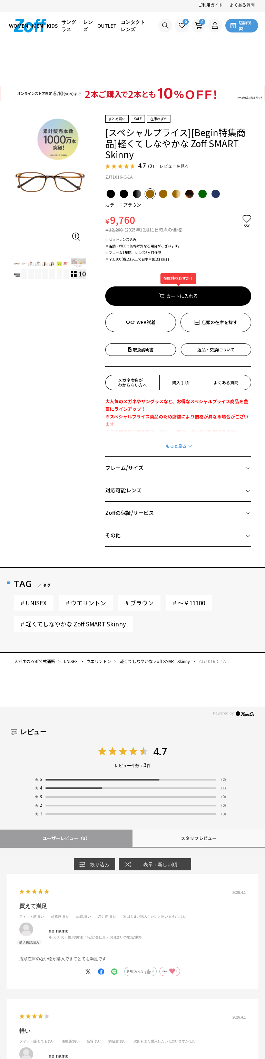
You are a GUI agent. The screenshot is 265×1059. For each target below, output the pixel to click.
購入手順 (180, 343)
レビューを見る (174, 127)
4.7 (160, 712)
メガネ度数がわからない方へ (132, 343)
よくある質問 (242, 5)
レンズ (88, 25)
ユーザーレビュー (66, 798)
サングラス (68, 25)
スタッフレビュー (199, 798)
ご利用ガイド (210, 5)
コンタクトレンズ (133, 25)
